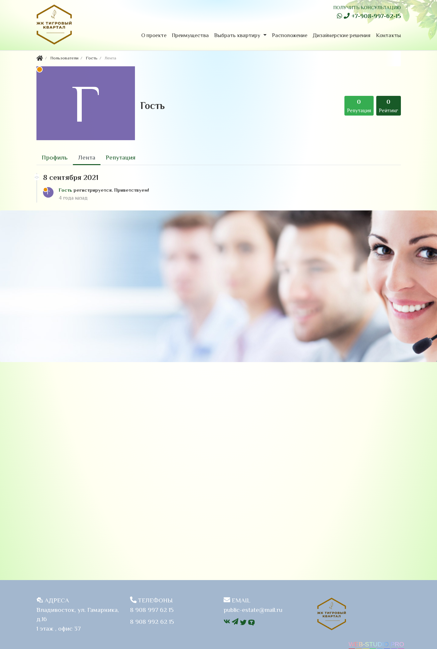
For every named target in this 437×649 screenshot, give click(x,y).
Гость (66, 190)
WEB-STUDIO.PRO (376, 644)
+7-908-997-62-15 (372, 15)
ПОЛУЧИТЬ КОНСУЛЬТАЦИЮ (367, 7)
